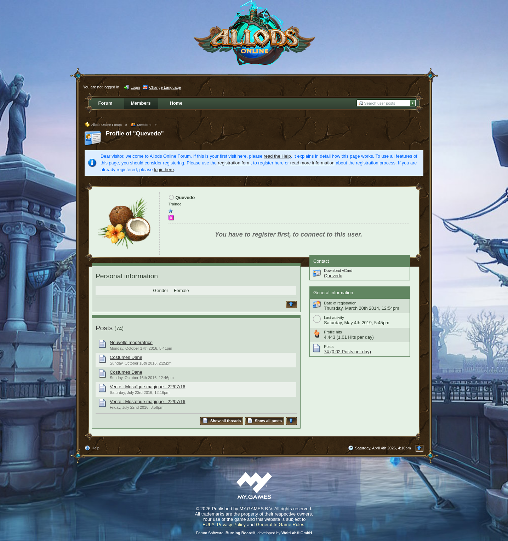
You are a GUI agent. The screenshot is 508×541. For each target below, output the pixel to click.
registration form (234, 162)
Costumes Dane (126, 357)
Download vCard (338, 270)
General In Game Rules (280, 524)
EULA (208, 524)
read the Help (277, 156)
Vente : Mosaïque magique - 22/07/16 (147, 386)
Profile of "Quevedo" (135, 133)
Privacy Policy (231, 524)
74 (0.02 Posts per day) (347, 351)
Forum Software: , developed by (254, 533)
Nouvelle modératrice (131, 342)
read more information (312, 162)
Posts (104, 328)
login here (164, 169)
